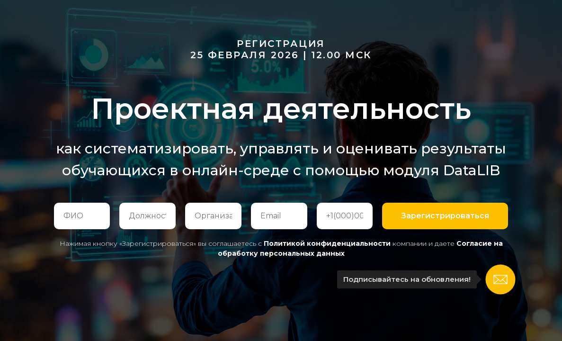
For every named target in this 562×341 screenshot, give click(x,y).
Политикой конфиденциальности (327, 243)
